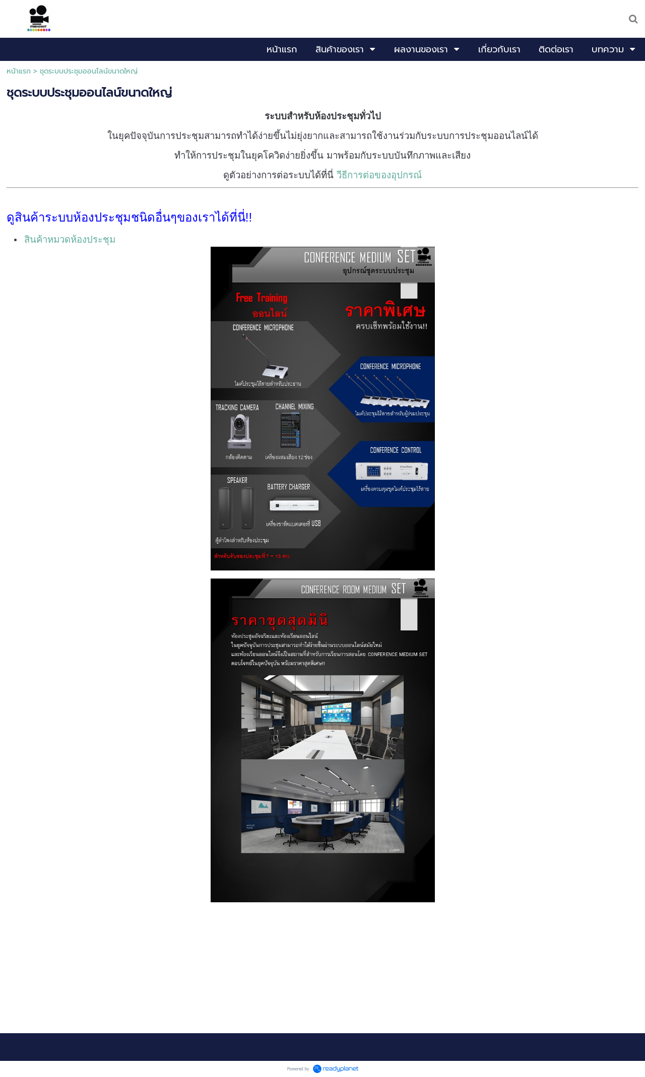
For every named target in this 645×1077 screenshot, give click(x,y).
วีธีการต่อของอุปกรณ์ (379, 175)
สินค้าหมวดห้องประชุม (69, 239)
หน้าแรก (19, 71)
